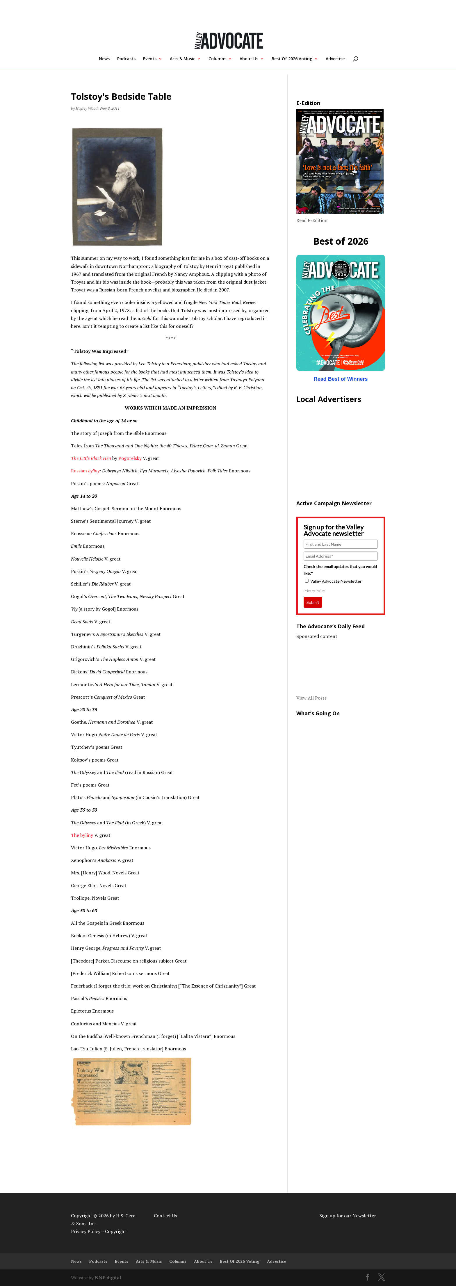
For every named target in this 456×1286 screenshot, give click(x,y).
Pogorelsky (130, 458)
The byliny (82, 835)
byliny (93, 470)
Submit (313, 602)
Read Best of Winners (341, 379)
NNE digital (108, 1277)
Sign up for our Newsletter (347, 1215)
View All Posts (311, 698)
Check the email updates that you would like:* (340, 569)
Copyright (115, 1231)
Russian (79, 470)
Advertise (335, 59)
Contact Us (165, 1215)
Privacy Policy (314, 590)
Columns (217, 59)
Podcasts (126, 59)
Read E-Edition (311, 220)
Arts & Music (182, 59)
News (104, 59)
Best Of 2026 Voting (292, 59)
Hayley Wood (86, 108)
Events (149, 59)
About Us (249, 59)
